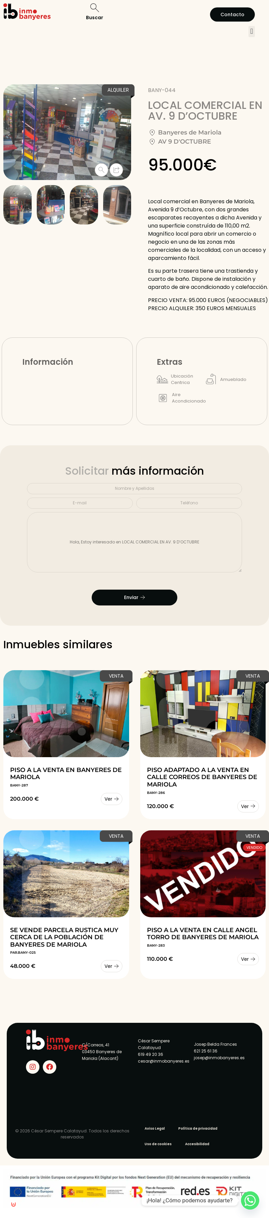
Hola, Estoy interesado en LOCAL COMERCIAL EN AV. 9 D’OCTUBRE (134, 542)
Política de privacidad (197, 1128)
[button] (251, 31)
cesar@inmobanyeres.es (163, 1061)
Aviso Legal (155, 1128)
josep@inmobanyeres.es (219, 1058)
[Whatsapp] (250, 1200)
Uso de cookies (158, 1144)
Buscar (94, 17)
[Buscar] (94, 7)
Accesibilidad (197, 1144)
